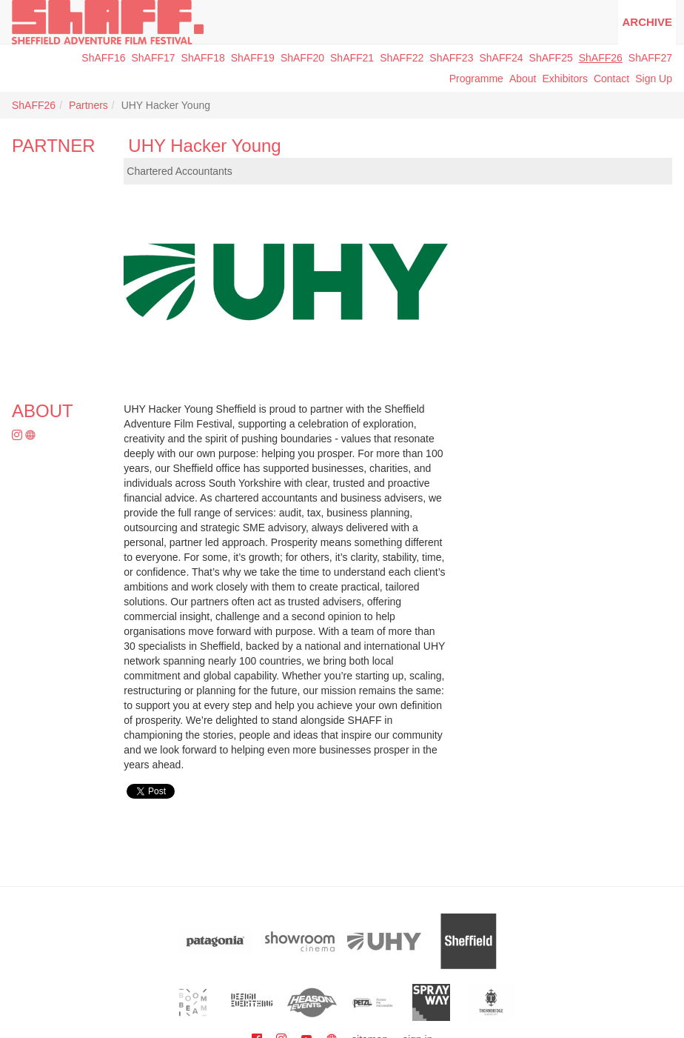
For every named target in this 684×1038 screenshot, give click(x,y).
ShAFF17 (153, 58)
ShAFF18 (203, 58)
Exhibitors (564, 78)
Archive (647, 22)
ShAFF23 (451, 58)
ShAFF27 (650, 58)
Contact (611, 78)
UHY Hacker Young (204, 146)
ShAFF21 (352, 58)
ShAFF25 (551, 58)
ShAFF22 (401, 58)
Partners (88, 105)
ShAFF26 (601, 58)
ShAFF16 (103, 58)
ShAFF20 (302, 58)
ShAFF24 (501, 58)
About (523, 78)
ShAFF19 (253, 58)
